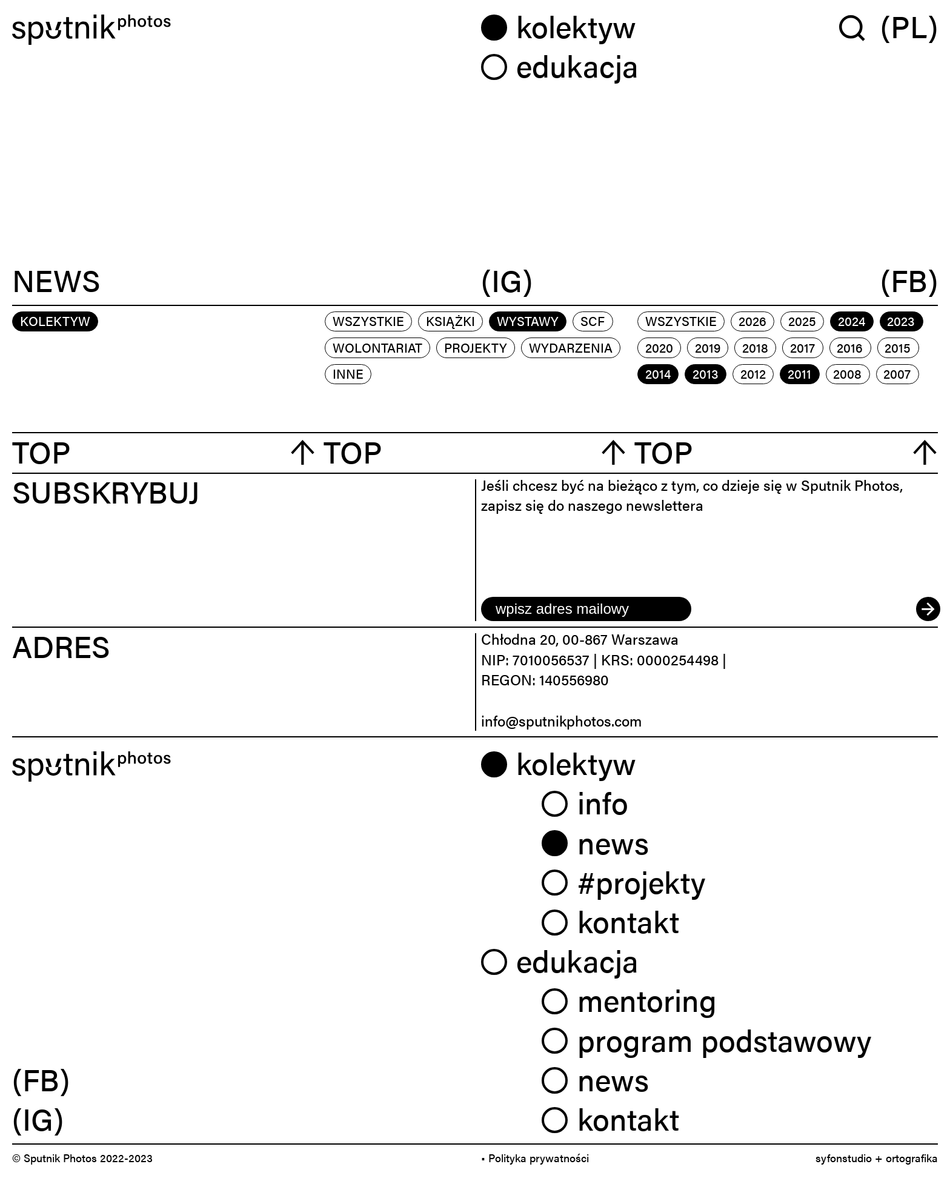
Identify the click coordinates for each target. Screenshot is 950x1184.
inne (348, 373)
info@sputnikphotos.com (561, 720)
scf (592, 320)
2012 (753, 373)
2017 (802, 347)
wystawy (528, 320)
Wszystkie (368, 320)
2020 (659, 347)
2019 (707, 347)
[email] (586, 609)
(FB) (909, 281)
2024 (851, 320)
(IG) (507, 281)
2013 (706, 373)
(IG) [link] (38, 1118)
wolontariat (377, 347)
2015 (898, 347)
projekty (475, 347)
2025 (802, 320)
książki (450, 320)
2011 (799, 373)
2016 (850, 347)
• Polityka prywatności (535, 1157)
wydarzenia (571, 347)
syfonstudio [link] (843, 1157)
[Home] (240, 30)
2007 (897, 373)
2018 (755, 347)
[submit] (927, 609)
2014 (658, 373)
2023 (901, 320)
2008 (847, 373)
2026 (752, 320)
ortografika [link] (912, 1157)
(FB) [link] (41, 1078)
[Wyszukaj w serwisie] (859, 27)
